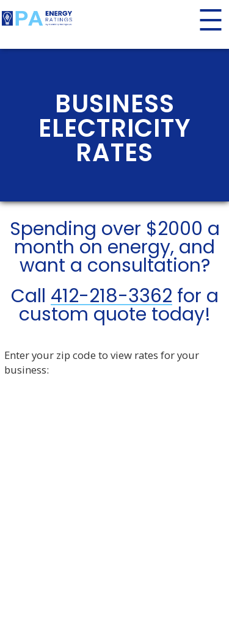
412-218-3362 (111, 296)
